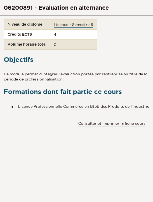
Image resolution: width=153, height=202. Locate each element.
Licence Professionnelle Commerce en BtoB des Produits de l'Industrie (83, 106)
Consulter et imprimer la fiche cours (111, 123)
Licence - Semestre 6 (73, 24)
